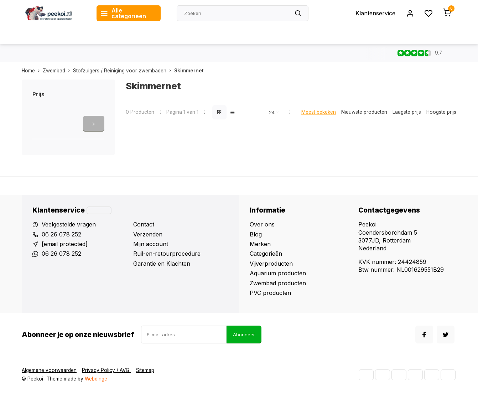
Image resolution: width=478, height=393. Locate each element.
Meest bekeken (318, 112)
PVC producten (270, 292)
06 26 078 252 (61, 234)
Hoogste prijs (441, 112)
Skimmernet (189, 70)
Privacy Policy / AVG (106, 370)
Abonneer (244, 334)
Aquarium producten (278, 273)
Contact (143, 224)
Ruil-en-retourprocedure (167, 253)
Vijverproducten (271, 263)
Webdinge (96, 379)
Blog (256, 234)
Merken (260, 243)
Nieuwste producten (364, 112)
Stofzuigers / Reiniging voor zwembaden (123, 70)
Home (32, 70)
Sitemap (145, 370)
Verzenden (147, 234)
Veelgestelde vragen (69, 224)
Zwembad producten (278, 283)
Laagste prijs (407, 112)
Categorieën (266, 253)
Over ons (262, 224)
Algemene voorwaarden (49, 370)
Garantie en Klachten (161, 263)
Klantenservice (375, 13)
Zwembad (58, 70)
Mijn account (150, 243)
